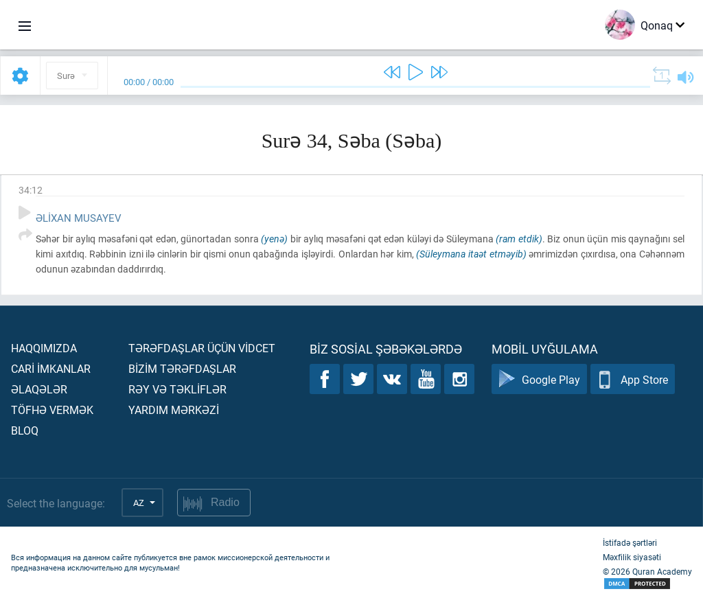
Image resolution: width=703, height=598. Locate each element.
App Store (632, 379)
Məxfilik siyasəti (632, 556)
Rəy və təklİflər (177, 389)
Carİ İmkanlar (51, 368)
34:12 (31, 189)
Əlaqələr (39, 389)
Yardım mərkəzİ (173, 409)
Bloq (24, 430)
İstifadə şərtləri (630, 542)
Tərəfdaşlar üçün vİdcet (201, 348)
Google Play (539, 379)
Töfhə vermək (52, 409)
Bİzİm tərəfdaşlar (182, 368)
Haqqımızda (44, 348)
